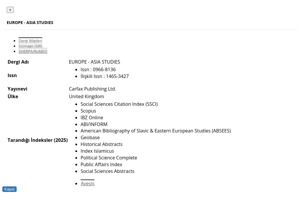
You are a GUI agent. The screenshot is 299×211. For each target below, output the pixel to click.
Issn (12, 75)
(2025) (60, 140)
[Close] (10, 10)
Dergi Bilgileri (30, 40)
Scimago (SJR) (30, 46)
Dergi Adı (18, 62)
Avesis (87, 183)
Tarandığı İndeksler (30, 140)
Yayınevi (17, 89)
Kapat (9, 189)
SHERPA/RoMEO (33, 51)
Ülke (13, 96)
